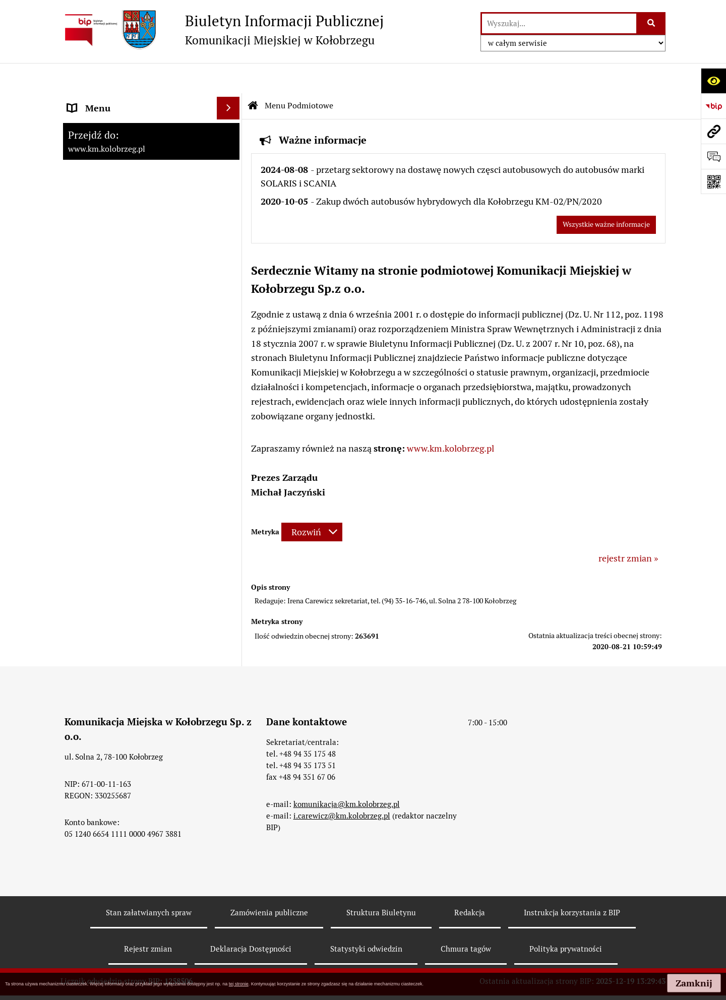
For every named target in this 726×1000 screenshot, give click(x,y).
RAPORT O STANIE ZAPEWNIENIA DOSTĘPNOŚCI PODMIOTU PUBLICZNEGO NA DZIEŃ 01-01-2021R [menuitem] (137, 121)
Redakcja (469, 883)
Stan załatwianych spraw (149, 883)
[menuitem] (151, 193)
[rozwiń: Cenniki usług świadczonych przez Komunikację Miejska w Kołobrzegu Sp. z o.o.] (230, 222)
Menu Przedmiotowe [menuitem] (109, 278)
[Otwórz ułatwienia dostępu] (713, 80)
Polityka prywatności (565, 918)
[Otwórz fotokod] (713, 181)
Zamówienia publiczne (269, 883)
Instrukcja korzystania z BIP (572, 883)
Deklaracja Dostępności (250, 918)
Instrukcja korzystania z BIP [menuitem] (123, 324)
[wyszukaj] (559, 23)
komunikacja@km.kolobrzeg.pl (346, 774)
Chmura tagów (466, 918)
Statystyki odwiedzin (366, 918)
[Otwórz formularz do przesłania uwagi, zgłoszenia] (713, 156)
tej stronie (239, 983)
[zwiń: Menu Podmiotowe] (230, 164)
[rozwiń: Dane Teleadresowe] (230, 193)
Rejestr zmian (148, 918)
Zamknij (694, 983)
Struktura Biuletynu (381, 883)
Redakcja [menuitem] (85, 346)
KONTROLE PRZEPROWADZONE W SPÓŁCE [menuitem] (138, 376)
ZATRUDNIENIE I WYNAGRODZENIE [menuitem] (141, 301)
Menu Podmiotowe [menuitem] (105, 164)
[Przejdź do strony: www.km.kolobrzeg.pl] (713, 131)
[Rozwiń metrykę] (311, 501)
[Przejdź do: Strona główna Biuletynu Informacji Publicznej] (253, 76)
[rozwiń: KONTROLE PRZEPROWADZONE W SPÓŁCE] (230, 369)
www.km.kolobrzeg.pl (450, 418)
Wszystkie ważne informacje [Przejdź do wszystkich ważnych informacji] (606, 194)
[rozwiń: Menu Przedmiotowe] (230, 278)
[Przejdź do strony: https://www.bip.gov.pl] (713, 105)
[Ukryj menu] (228, 78)
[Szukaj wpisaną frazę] (652, 23)
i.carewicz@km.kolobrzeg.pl (341, 785)
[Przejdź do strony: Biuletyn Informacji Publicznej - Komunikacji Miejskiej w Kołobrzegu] (222, 29)
